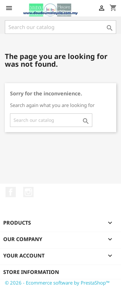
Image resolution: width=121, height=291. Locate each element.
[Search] (60, 27)
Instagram (28, 192)
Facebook (10, 192)
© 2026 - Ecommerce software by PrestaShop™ (57, 282)
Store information (31, 272)
